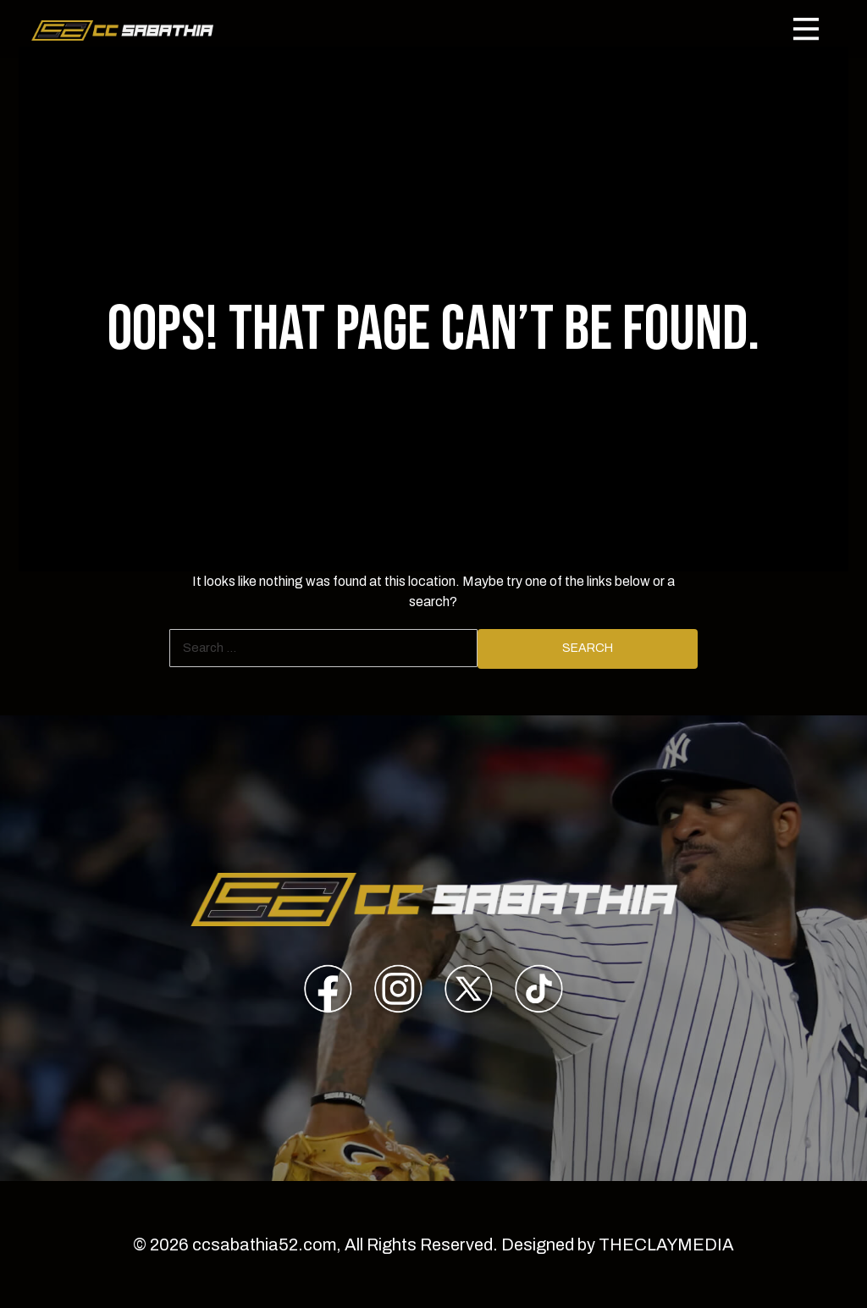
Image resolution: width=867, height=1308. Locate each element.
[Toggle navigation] (806, 29)
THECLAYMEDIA (666, 1244)
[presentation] (328, 992)
